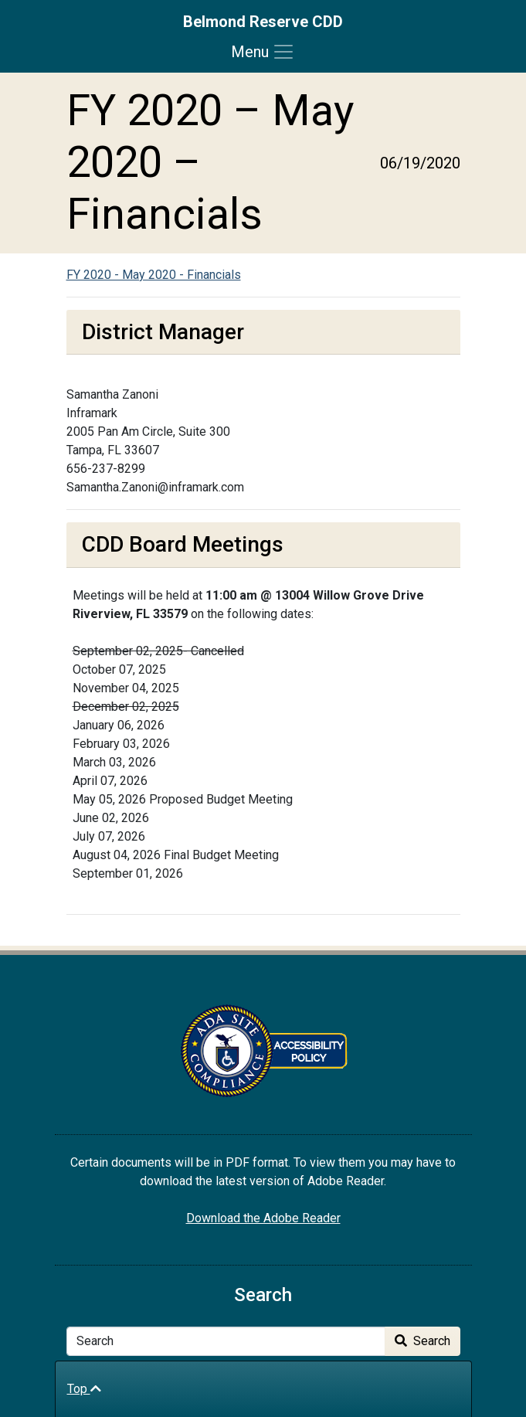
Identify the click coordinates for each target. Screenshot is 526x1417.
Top (84, 1388)
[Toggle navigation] (263, 51)
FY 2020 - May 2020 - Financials (153, 274)
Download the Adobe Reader (263, 1218)
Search (422, 1341)
